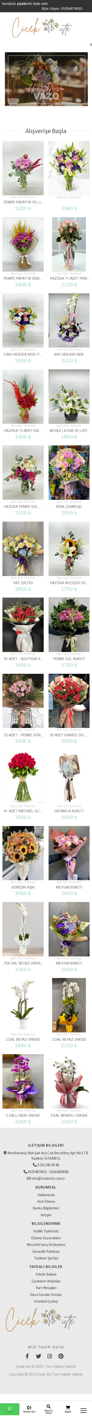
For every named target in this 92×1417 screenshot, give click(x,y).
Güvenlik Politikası (46, 1245)
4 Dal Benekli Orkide (69, 1109)
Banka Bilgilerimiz (46, 1202)
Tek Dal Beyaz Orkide (23, 958)
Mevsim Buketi (69, 882)
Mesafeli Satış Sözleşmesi (46, 1238)
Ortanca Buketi (68, 807)
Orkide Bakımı (46, 1268)
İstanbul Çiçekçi (46, 1295)
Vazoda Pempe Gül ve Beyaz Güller (36, 504)
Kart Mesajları (46, 1281)
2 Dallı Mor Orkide (23, 1109)
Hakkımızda (46, 1188)
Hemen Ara (29, 1411)
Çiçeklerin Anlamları (46, 1275)
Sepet (68, 1411)
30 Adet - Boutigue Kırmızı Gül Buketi (38, 655)
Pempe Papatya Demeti (24, 277)
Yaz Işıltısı (23, 580)
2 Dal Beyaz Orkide (23, 1033)
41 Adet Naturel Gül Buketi (29, 807)
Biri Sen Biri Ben (68, 353)
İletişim (46, 1208)
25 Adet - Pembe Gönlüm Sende (31, 731)
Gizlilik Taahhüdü (46, 1225)
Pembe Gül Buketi (69, 655)
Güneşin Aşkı (23, 882)
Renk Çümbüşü (69, 504)
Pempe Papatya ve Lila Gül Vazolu (35, 202)
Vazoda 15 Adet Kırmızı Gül (29, 428)
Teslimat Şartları (46, 1252)
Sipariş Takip (48, 1412)
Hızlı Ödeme (46, 1195)
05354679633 (71, 9)
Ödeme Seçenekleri (46, 1231)
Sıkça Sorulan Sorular (46, 1288)
